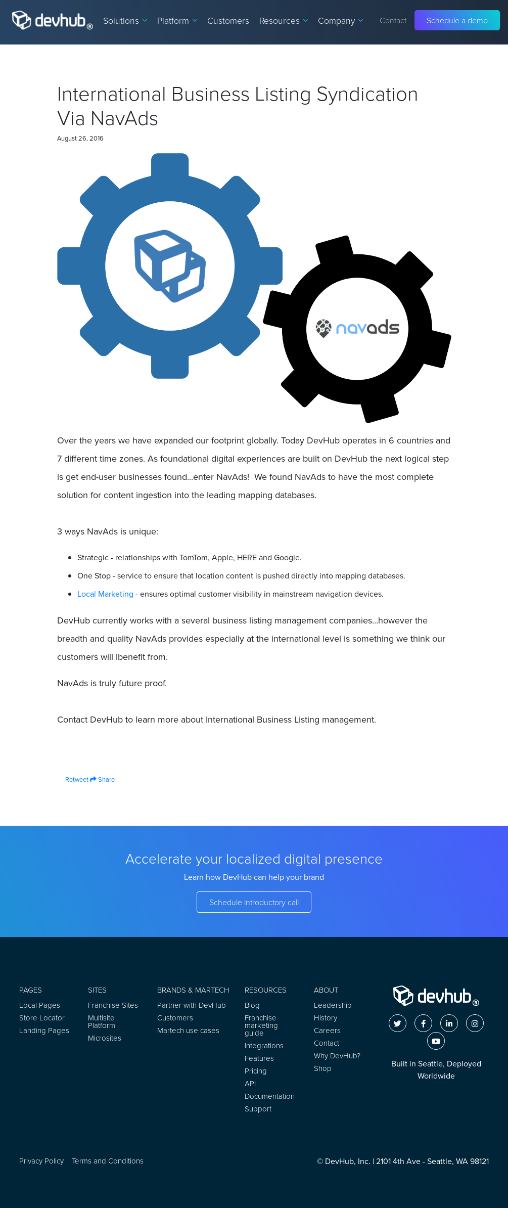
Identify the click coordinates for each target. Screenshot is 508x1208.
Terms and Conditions (108, 1160)
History (325, 1017)
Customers (228, 20)
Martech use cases (188, 1030)
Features (259, 1058)
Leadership (333, 1005)
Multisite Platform (101, 1021)
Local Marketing (105, 594)
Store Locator (42, 1017)
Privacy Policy (41, 1160)
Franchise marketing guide (261, 1025)
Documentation (270, 1096)
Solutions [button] (125, 20)
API (250, 1083)
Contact (393, 20)
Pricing (256, 1070)
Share (102, 779)
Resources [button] (283, 20)
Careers (327, 1030)
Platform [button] (177, 20)
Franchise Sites (113, 1005)
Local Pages (39, 1005)
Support (258, 1108)
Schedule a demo (457, 20)
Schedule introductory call (254, 902)
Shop (323, 1068)
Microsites (104, 1038)
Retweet (72, 779)
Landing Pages (44, 1030)
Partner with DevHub (191, 1005)
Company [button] (340, 20)
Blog (252, 1005)
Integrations (264, 1045)
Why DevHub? (337, 1055)
